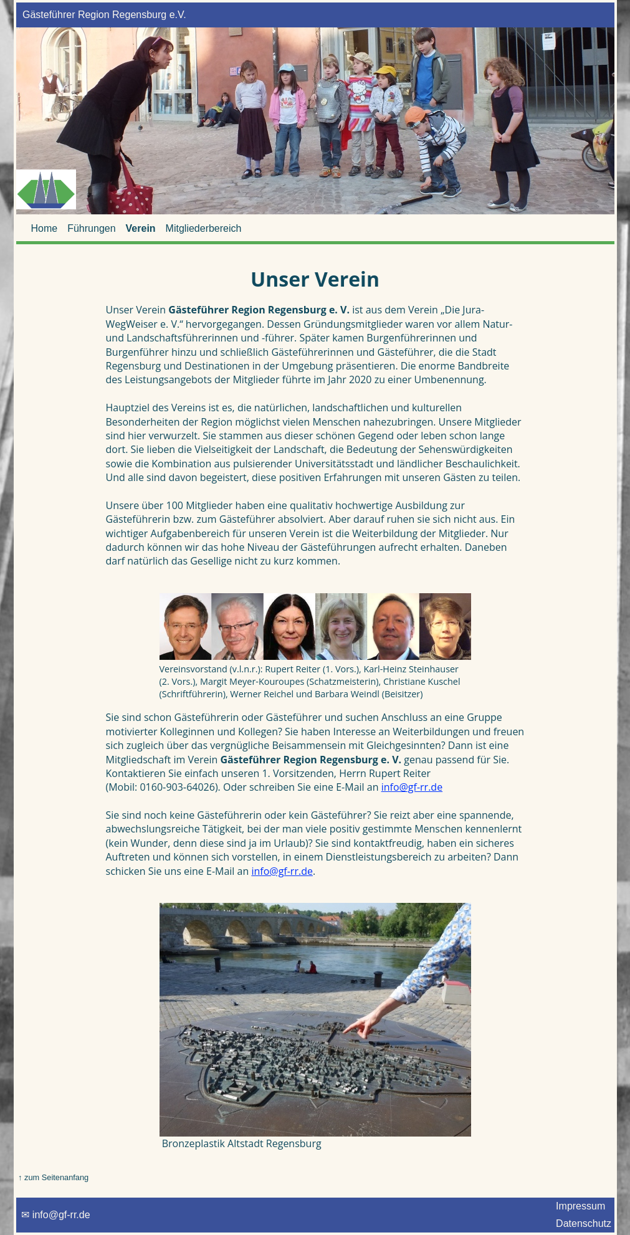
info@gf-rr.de (411, 787)
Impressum (580, 1206)
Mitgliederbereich (204, 228)
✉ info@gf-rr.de (54, 1214)
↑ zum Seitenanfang (52, 1177)
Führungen (91, 228)
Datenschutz (583, 1223)
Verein (141, 228)
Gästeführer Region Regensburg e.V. (103, 14)
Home (44, 228)
